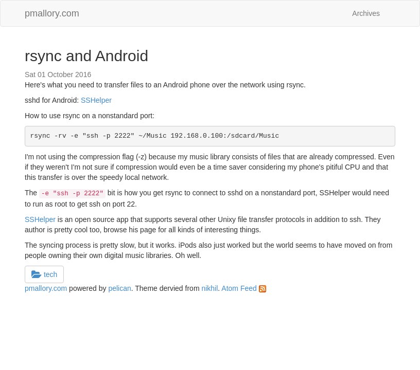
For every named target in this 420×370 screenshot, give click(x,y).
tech (44, 274)
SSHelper (96, 100)
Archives (366, 13)
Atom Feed (243, 288)
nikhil (209, 288)
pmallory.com (52, 13)
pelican (119, 288)
